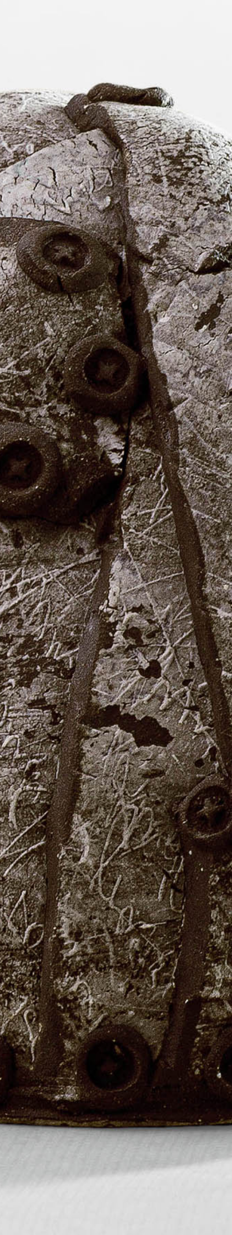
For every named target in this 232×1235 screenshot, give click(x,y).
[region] (116, 617)
